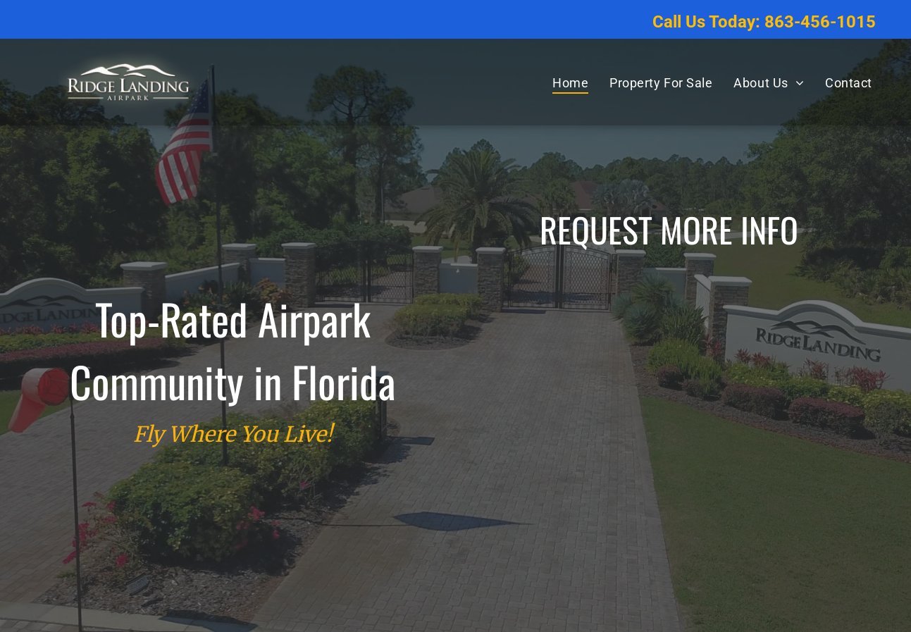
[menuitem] (570, 82)
